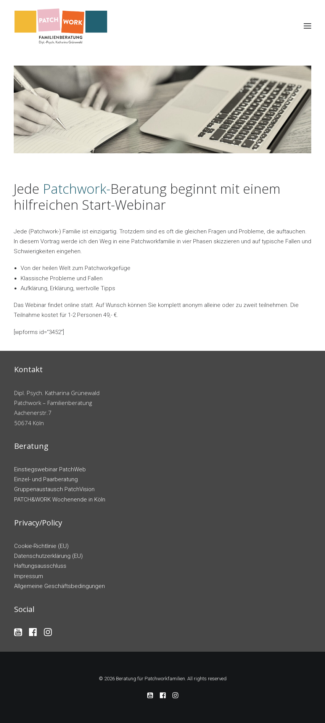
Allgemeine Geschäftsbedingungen (59, 586)
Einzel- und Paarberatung (46, 479)
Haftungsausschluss (40, 565)
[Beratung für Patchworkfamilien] (61, 26)
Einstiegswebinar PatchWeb (50, 469)
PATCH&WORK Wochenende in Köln (59, 499)
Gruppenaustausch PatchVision (54, 489)
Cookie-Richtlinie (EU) (41, 546)
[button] (307, 26)
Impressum (28, 576)
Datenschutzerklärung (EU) (48, 556)
